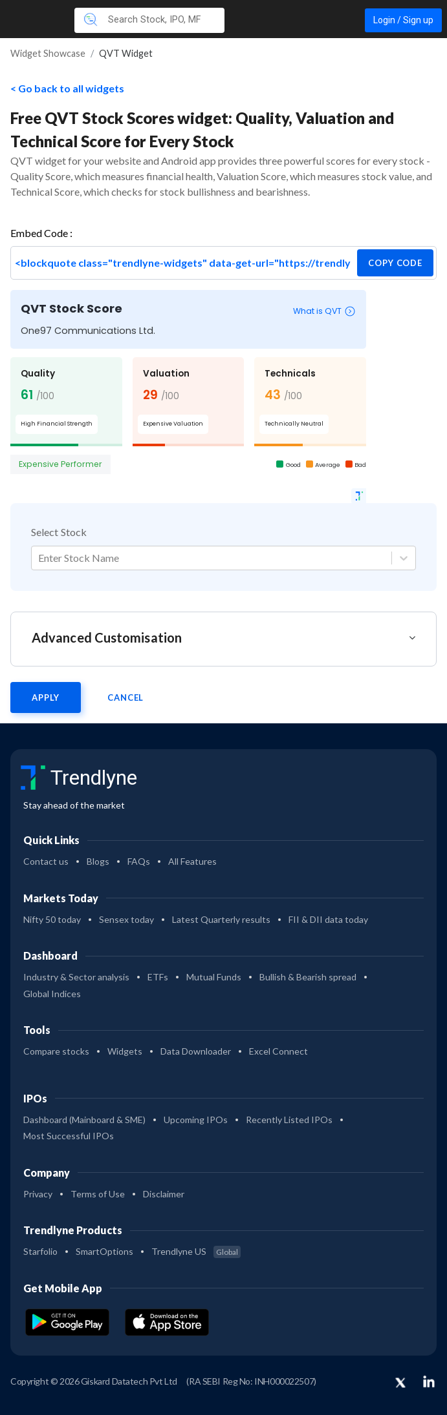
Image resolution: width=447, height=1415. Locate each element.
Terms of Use (98, 1193)
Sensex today (126, 919)
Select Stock (59, 532)
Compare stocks (56, 1051)
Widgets (124, 1051)
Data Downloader (195, 1051)
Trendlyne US (196, 1251)
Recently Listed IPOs (289, 1119)
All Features (192, 861)
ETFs (157, 976)
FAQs (138, 861)
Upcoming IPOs (196, 1119)
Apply (46, 697)
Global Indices (52, 993)
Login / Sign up (403, 20)
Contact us (46, 861)
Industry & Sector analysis (76, 976)
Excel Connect (278, 1051)
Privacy (37, 1193)
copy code (395, 263)
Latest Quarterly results (221, 919)
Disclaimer (163, 1193)
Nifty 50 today (52, 919)
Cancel (125, 697)
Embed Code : (41, 233)
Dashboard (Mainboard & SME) (84, 1119)
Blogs (98, 861)
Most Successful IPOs (68, 1135)
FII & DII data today (328, 919)
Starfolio (40, 1251)
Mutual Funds (213, 976)
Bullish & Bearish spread (307, 976)
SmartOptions (104, 1251)
